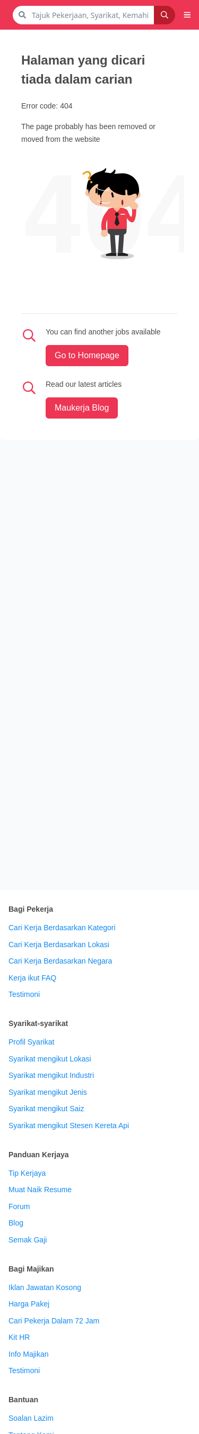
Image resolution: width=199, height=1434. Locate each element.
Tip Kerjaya (27, 1173)
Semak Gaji (27, 1240)
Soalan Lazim (31, 1418)
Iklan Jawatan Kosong (44, 1287)
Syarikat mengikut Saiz (46, 1108)
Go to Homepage (87, 355)
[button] (187, 15)
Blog (15, 1223)
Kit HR (19, 1337)
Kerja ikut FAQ (32, 978)
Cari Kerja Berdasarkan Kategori (62, 927)
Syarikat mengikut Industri (51, 1075)
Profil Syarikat (31, 1042)
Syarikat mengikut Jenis (47, 1092)
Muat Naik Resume (40, 1189)
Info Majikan (28, 1354)
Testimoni (24, 994)
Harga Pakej (28, 1304)
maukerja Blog (82, 407)
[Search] (164, 15)
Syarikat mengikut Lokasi (49, 1059)
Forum (19, 1206)
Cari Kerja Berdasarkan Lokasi (58, 944)
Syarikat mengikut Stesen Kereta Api (68, 1125)
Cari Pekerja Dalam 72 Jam (53, 1321)
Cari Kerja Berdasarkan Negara (60, 961)
